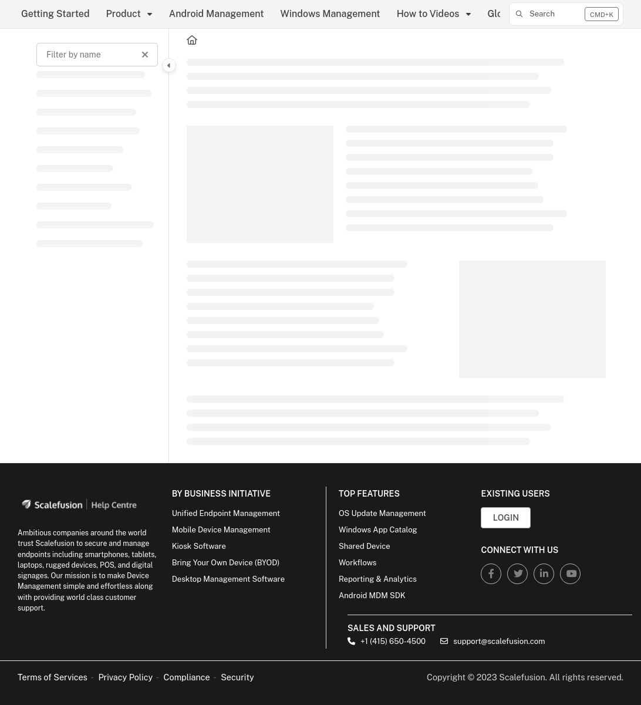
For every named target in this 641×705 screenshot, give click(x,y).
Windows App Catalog (378, 529)
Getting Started (55, 13)
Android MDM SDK (372, 595)
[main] (396, 246)
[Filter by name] (97, 54)
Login (506, 517)
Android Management (216, 13)
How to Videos (428, 13)
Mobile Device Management (221, 529)
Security (237, 677)
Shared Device (364, 546)
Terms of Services (52, 677)
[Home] (192, 40)
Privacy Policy (125, 677)
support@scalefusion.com (492, 641)
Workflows (358, 562)
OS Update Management (382, 513)
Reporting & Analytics (378, 579)
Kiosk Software (199, 546)
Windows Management (330, 13)
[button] (566, 14)
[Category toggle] (169, 65)
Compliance (187, 677)
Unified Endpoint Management (226, 513)
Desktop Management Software (228, 579)
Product (123, 13)
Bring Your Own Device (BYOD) (226, 562)
